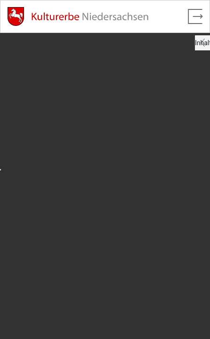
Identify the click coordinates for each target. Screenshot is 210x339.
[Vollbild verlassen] (195, 16)
